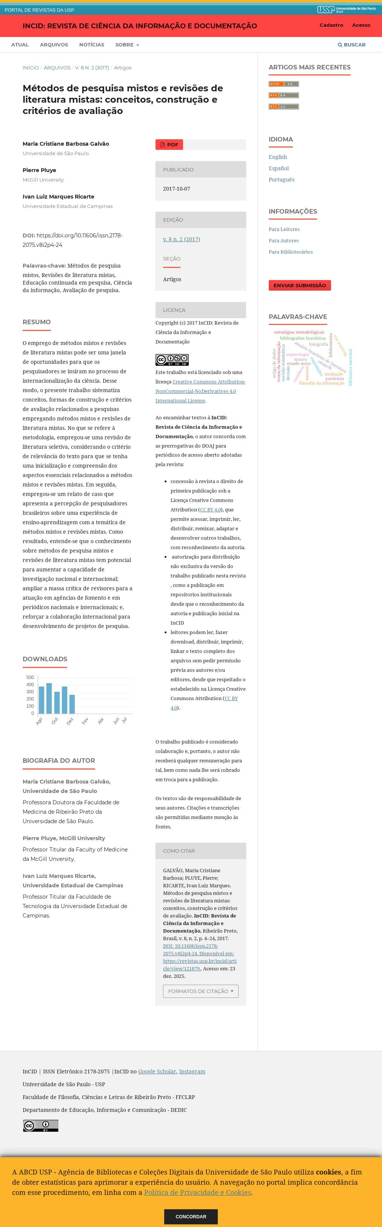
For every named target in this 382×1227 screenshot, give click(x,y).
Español (279, 168)
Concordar (191, 1216)
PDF (172, 145)
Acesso (361, 25)
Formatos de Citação (198, 991)
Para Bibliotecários (291, 251)
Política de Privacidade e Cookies (197, 1192)
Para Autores (284, 240)
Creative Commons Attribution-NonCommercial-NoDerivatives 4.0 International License (201, 391)
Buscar (352, 45)
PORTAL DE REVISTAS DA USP (39, 10)
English (278, 156)
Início (31, 68)
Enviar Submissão (300, 285)
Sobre (125, 45)
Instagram (192, 1071)
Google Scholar (157, 1071)
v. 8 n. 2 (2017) (92, 68)
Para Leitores (284, 229)
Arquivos (54, 45)
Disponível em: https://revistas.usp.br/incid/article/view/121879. (200, 961)
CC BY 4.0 (210, 509)
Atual (20, 45)
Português (281, 179)
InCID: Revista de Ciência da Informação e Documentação (140, 26)
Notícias (91, 45)
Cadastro (331, 25)
